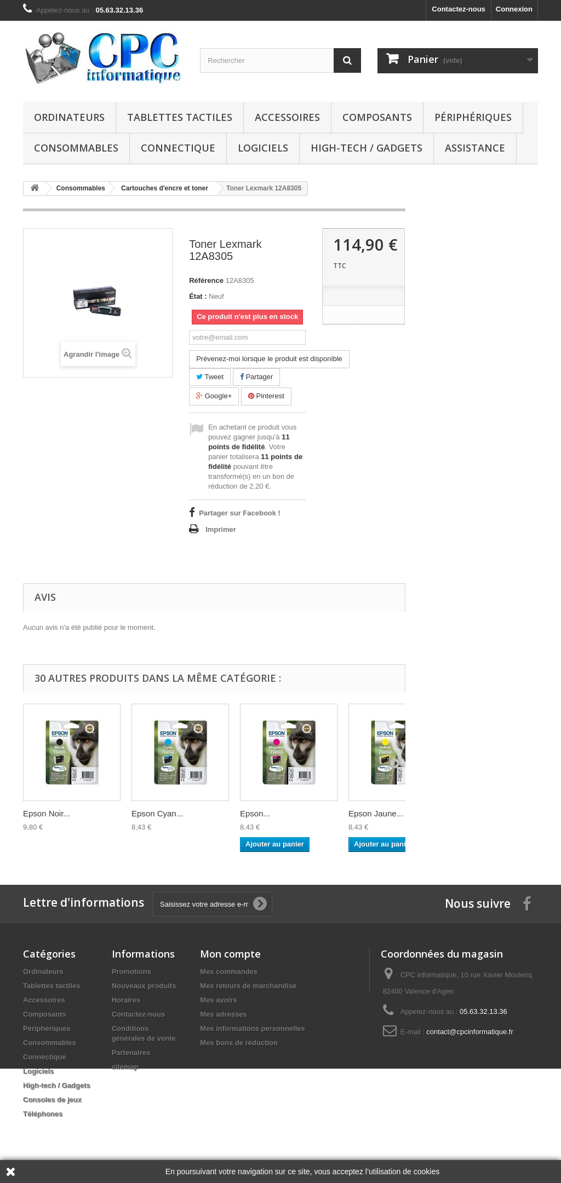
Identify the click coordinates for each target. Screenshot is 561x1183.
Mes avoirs (218, 1000)
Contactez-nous (458, 9)
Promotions (131, 971)
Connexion (514, 9)
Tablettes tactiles (179, 117)
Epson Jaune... (375, 813)
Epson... (255, 813)
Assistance (475, 147)
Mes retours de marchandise (248, 986)
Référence (206, 280)
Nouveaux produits (144, 986)
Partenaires (131, 1052)
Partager (256, 377)
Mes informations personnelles (252, 1028)
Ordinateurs (69, 117)
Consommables (76, 147)
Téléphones (42, 1114)
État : (198, 296)
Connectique (178, 147)
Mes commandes (228, 971)
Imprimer (220, 529)
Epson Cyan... (157, 813)
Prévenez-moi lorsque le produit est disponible (269, 359)
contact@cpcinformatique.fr (469, 1032)
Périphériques (473, 117)
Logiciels (263, 147)
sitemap (125, 1067)
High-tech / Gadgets (366, 147)
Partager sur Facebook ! (239, 513)
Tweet (210, 377)
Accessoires (287, 117)
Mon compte (230, 953)
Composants (377, 117)
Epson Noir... (46, 813)
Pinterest (266, 396)
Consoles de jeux (52, 1099)
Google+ (214, 396)
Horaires (126, 1000)
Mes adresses (223, 1014)
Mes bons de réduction (239, 1043)
